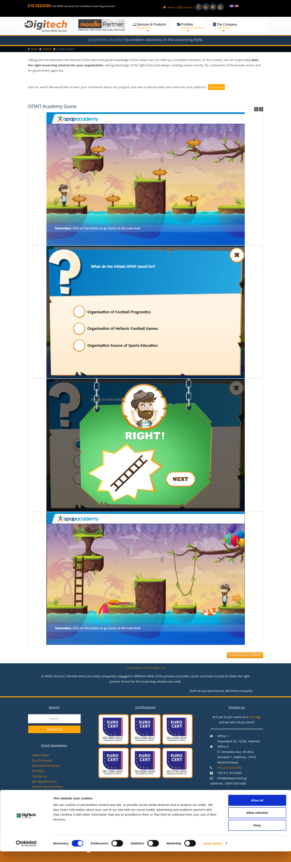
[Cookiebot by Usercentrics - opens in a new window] (26, 854)
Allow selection (257, 823)
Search (54, 729)
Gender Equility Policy (47, 787)
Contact (185, 7)
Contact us (216, 87)
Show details (212, 854)
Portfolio (38, 771)
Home (169, 7)
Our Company (42, 760)
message (255, 717)
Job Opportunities (44, 781)
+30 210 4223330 (229, 767)
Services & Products (46, 765)
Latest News (40, 755)
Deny (257, 835)
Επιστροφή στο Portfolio (245, 655)
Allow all (257, 811)
